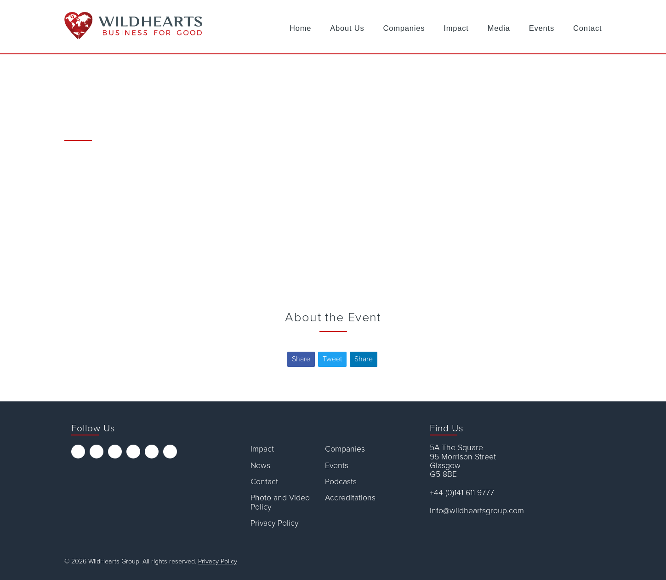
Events (541, 28)
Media (499, 28)
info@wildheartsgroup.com (477, 510)
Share (301, 359)
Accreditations (350, 497)
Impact (456, 28)
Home (300, 28)
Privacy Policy (274, 523)
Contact (587, 28)
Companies (404, 28)
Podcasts (341, 481)
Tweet (332, 359)
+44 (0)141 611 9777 (462, 492)
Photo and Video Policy (280, 502)
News (260, 465)
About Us (347, 28)
